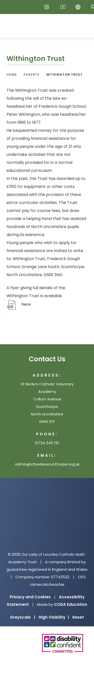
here (26, 304)
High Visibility (54, 617)
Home (12, 74)
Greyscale (22, 617)
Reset (78, 617)
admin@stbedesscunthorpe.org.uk (47, 464)
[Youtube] (62, 7)
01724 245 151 (47, 442)
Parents (32, 74)
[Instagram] (47, 7)
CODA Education (70, 604)
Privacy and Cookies (30, 597)
